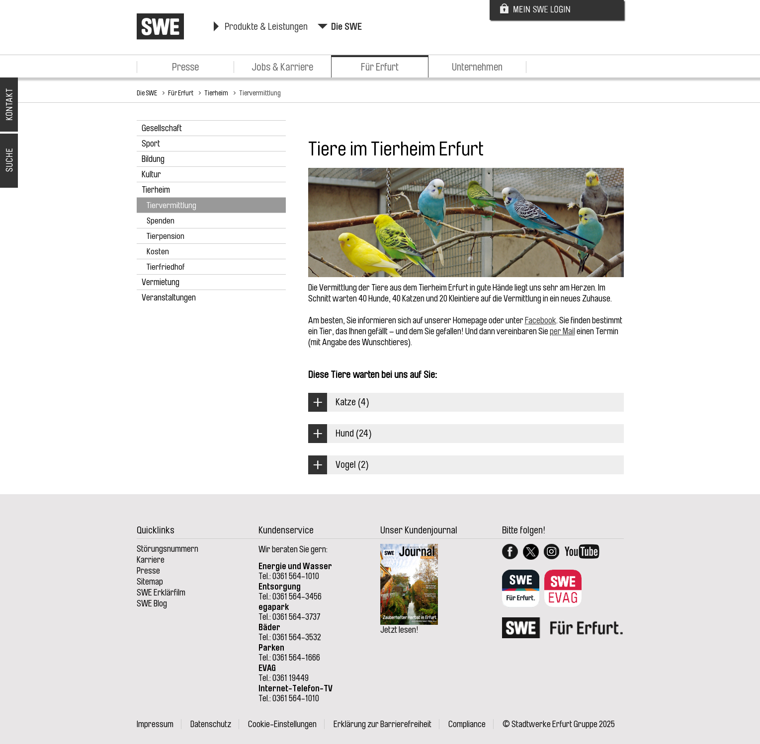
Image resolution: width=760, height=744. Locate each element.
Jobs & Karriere (282, 67)
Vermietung (160, 282)
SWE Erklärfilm (161, 592)
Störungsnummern (167, 549)
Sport (151, 144)
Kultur (151, 174)
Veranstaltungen (169, 297)
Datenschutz (210, 724)
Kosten (158, 251)
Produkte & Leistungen (266, 26)
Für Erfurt (380, 67)
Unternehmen (477, 67)
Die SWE (346, 26)
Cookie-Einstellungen (282, 724)
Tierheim (216, 93)
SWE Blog (152, 603)
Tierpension (165, 236)
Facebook (540, 320)
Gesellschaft (162, 128)
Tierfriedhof (166, 267)
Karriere (151, 560)
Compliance (467, 724)
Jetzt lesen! (399, 630)
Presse (185, 67)
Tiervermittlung (260, 93)
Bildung (153, 159)
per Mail (562, 331)
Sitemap (150, 582)
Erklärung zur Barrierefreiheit (382, 724)
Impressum (155, 724)
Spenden (160, 220)
